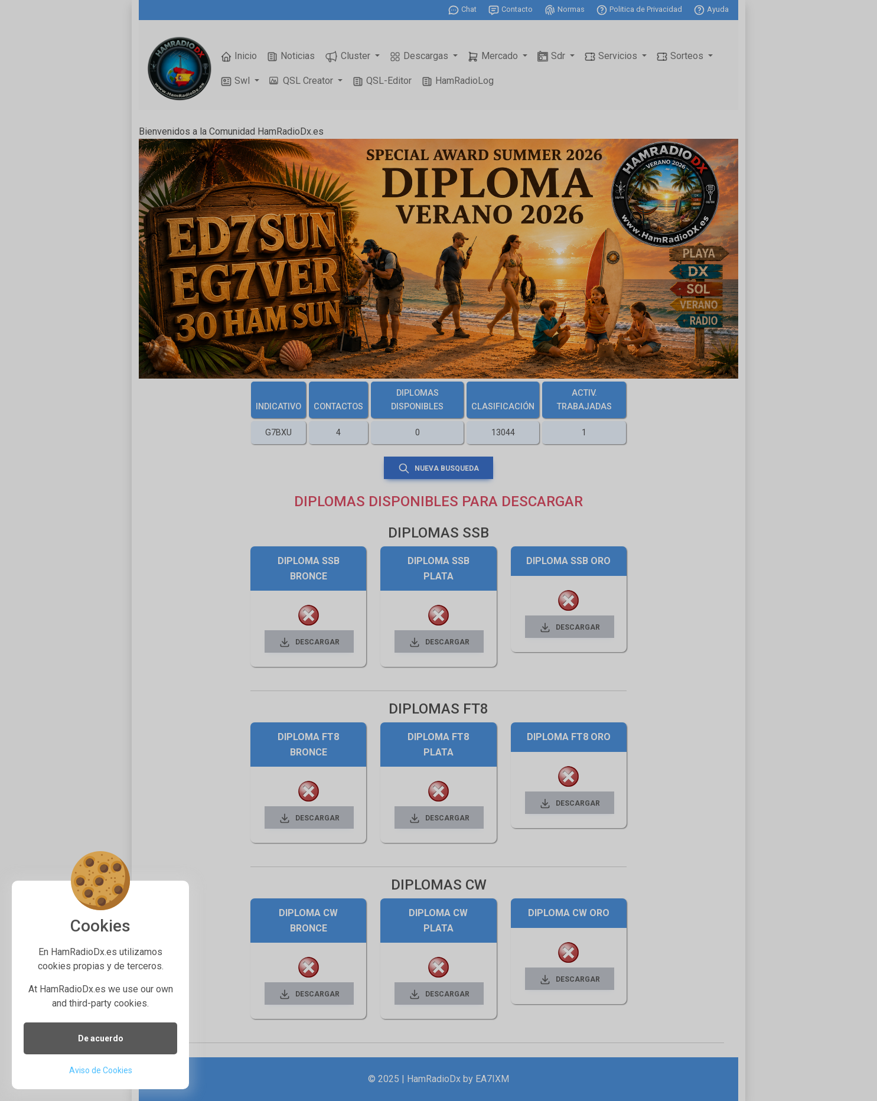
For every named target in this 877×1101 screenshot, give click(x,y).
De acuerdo (100, 1038)
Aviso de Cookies (100, 1070)
